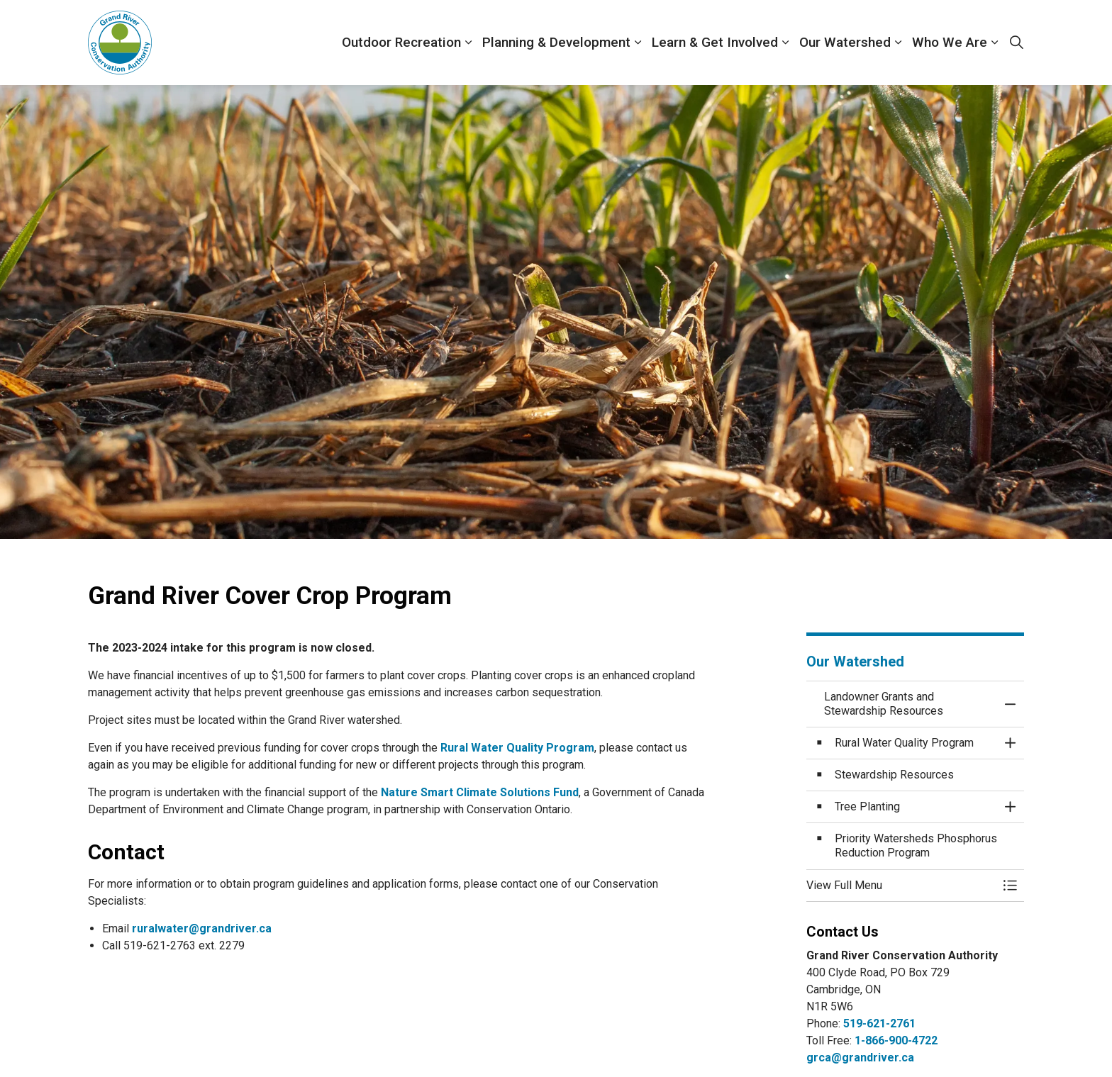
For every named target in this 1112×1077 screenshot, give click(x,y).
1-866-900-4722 (896, 1040)
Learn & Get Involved (715, 42)
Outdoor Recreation (401, 42)
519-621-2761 (879, 1023)
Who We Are (949, 42)
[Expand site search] (1016, 42)
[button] (901, 885)
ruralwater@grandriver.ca (202, 928)
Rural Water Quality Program (517, 747)
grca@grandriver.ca (860, 1057)
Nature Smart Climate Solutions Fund (480, 792)
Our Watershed (845, 42)
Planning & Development (556, 42)
